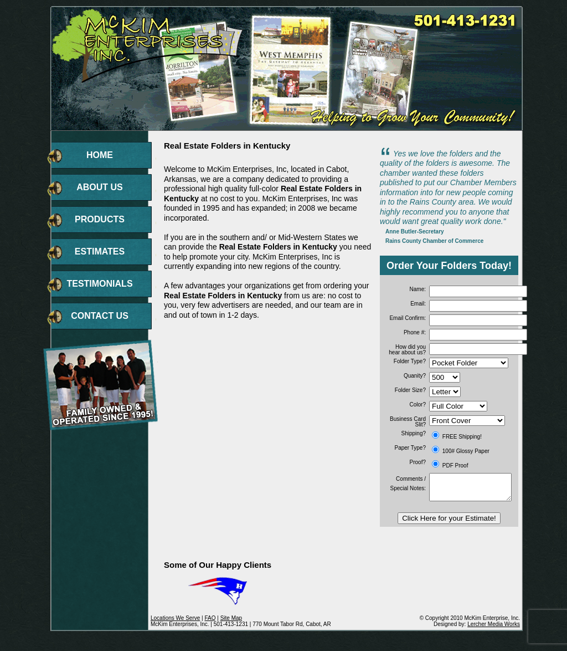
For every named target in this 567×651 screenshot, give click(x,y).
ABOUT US (99, 187)
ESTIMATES (100, 251)
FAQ (209, 618)
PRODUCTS (100, 219)
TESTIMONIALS (99, 283)
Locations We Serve (175, 618)
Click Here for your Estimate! (449, 518)
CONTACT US (99, 316)
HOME (99, 155)
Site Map (231, 618)
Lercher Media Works (493, 624)
